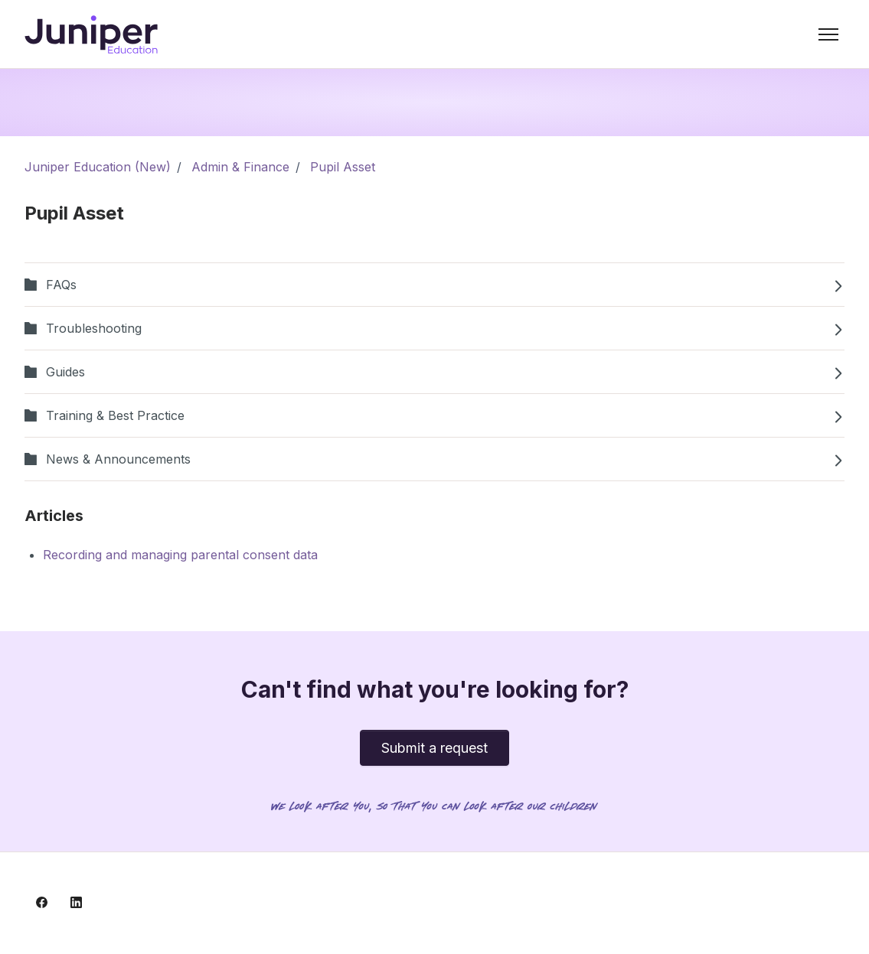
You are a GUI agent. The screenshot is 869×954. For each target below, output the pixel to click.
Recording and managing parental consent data (180, 554)
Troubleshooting (434, 328)
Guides (434, 371)
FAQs (434, 284)
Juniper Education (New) (98, 166)
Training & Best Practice (434, 415)
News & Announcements (434, 459)
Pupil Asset (342, 166)
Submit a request (434, 748)
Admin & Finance (240, 166)
